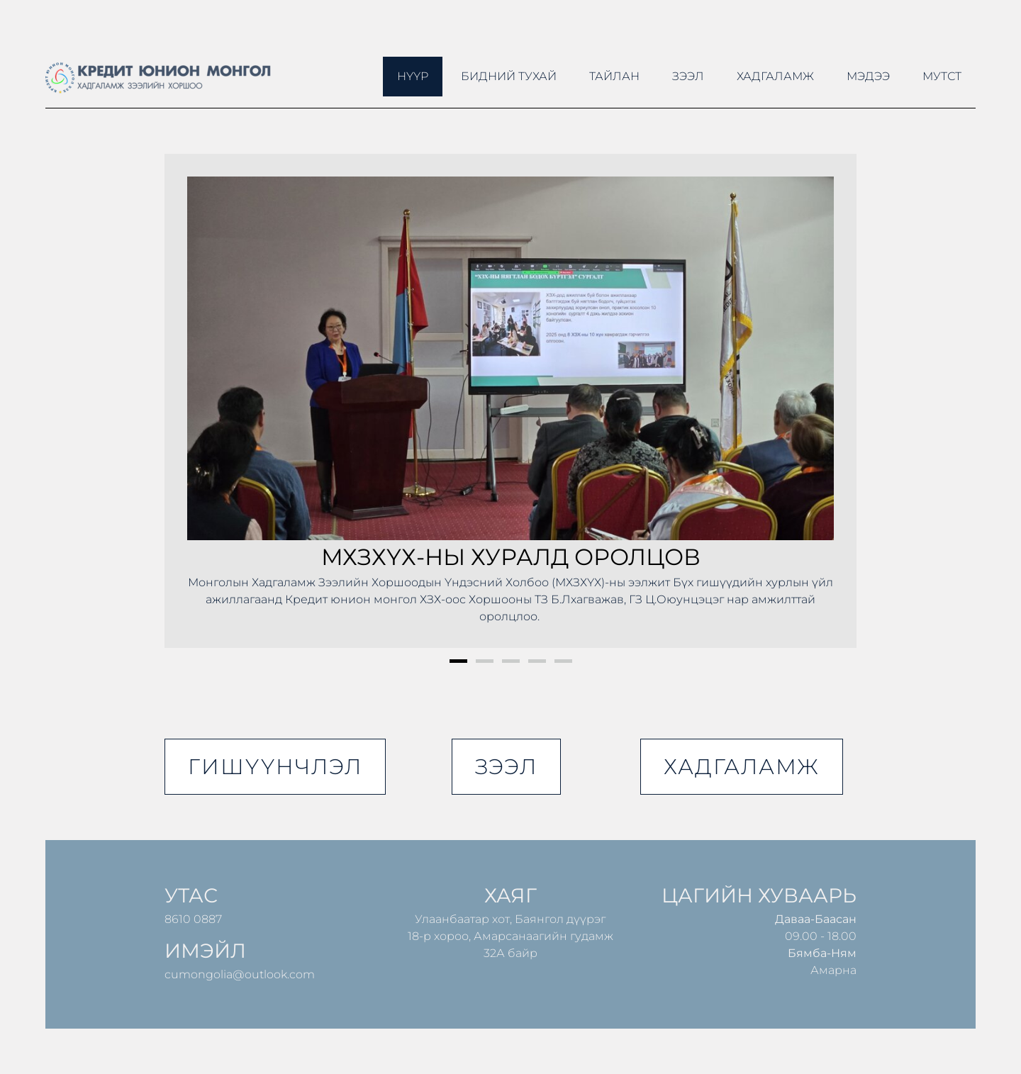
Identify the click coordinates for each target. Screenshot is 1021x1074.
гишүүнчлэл (275, 767)
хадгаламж (742, 767)
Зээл (688, 76)
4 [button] (537, 661)
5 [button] (563, 661)
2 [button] (484, 661)
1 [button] (458, 661)
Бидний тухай (509, 76)
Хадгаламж (775, 76)
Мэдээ (868, 76)
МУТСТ (941, 76)
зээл (506, 767)
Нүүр (412, 76)
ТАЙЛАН (614, 76)
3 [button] (511, 661)
